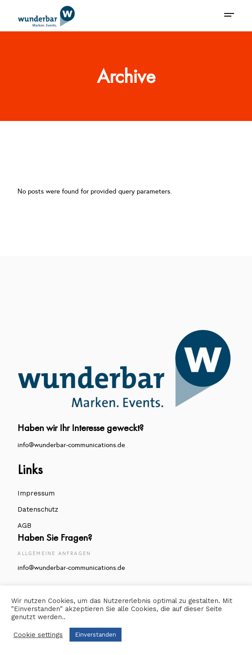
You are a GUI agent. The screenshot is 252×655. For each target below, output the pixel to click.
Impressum (36, 493)
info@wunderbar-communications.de (71, 445)
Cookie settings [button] (38, 635)
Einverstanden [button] (95, 634)
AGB (24, 525)
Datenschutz (37, 509)
